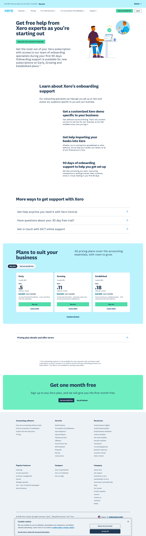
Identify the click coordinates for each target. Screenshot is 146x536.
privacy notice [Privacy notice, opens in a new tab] (68, 527)
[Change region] (115, 516)
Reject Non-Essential (105, 526)
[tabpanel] (73, 292)
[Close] (128, 521)
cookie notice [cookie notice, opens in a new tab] (57, 527)
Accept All (105, 531)
